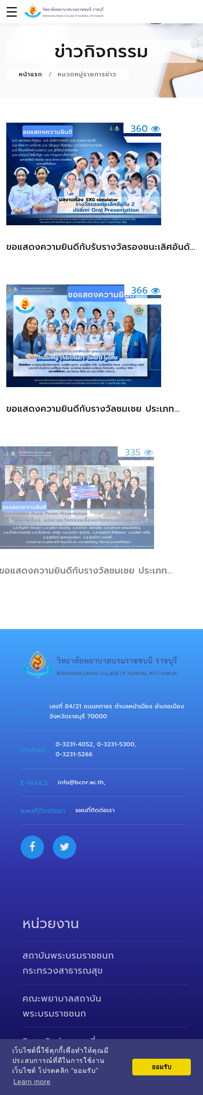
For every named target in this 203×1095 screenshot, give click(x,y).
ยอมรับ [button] (162, 1067)
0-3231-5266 (77, 754)
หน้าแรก (30, 74)
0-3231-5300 (119, 744)
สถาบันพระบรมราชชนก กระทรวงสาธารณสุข (74, 963)
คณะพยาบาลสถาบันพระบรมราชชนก (68, 1006)
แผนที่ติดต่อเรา (98, 810)
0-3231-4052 (77, 744)
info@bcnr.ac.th (84, 782)
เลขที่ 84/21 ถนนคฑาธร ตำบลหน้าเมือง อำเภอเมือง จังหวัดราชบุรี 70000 (120, 711)
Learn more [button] (32, 1081)
